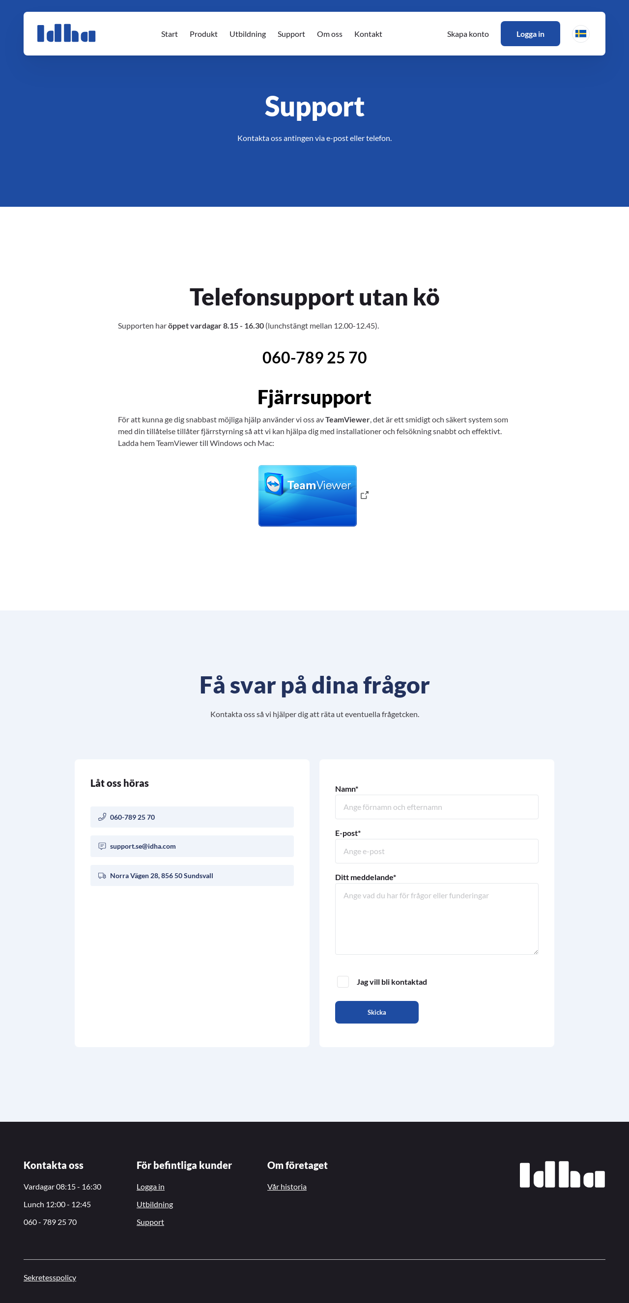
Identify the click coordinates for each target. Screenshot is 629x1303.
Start (169, 33)
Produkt (204, 33)
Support (291, 33)
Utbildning (247, 33)
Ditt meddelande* (437, 913)
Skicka (377, 1012)
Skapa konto (468, 33)
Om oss (330, 33)
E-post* (437, 845)
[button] (581, 34)
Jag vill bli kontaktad (382, 982)
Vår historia (287, 1186)
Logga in (530, 33)
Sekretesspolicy (50, 1277)
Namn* (437, 801)
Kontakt (368, 33)
